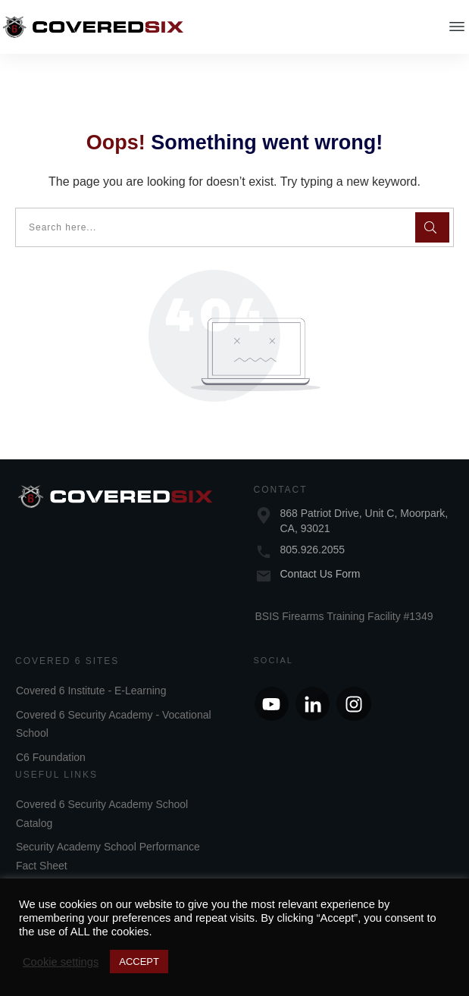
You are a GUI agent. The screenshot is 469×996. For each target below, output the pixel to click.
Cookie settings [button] (60, 962)
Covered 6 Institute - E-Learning (91, 673)
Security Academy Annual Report (93, 872)
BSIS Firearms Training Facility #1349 (344, 598)
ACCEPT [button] (139, 961)
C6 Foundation (51, 739)
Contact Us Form (320, 556)
